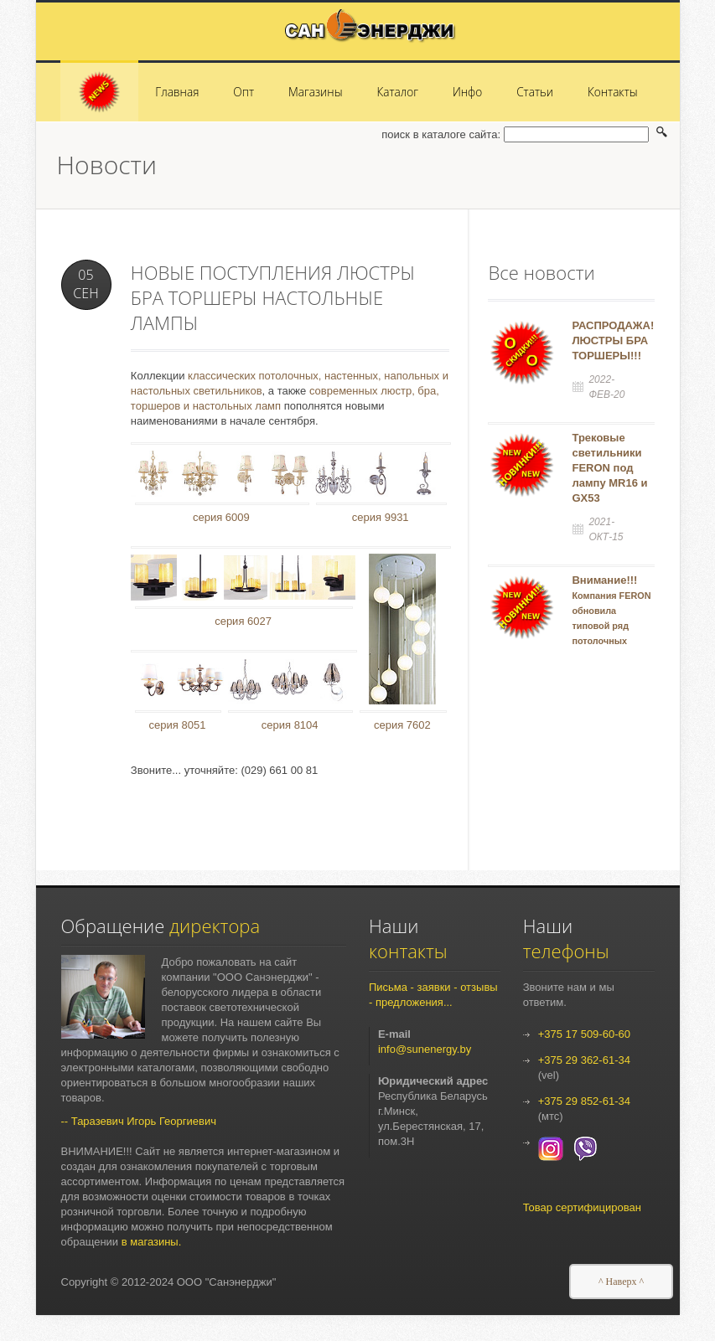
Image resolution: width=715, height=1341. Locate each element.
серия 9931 (380, 517)
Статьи (534, 92)
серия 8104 (290, 725)
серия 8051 (177, 725)
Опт (243, 92)
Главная (177, 92)
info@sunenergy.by (424, 1049)
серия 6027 (243, 621)
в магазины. (152, 1241)
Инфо (467, 92)
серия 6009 (221, 517)
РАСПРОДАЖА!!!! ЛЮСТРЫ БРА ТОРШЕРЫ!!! (618, 340)
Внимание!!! (611, 625)
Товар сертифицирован (582, 1207)
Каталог (397, 92)
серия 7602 (402, 725)
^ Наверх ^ (621, 1281)
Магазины (315, 92)
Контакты (613, 92)
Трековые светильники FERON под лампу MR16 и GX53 (609, 467)
